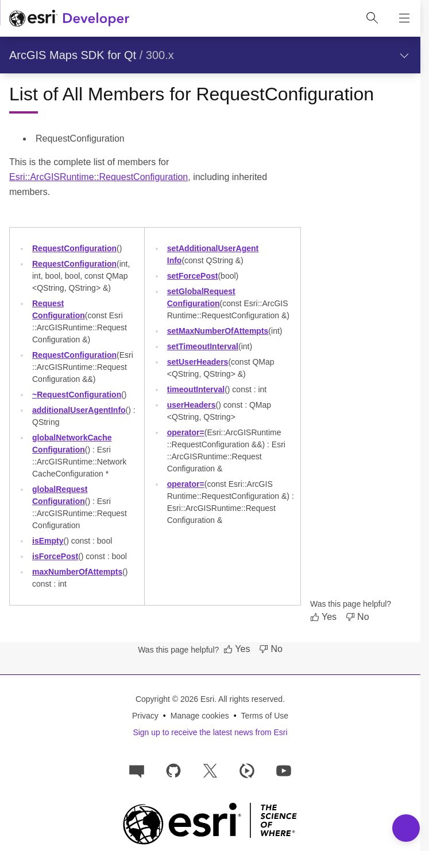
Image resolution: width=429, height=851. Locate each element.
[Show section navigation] (404, 55)
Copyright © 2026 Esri (175, 699)
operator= (185, 432)
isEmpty (47, 540)
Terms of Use (264, 715)
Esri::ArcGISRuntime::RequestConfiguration (98, 177)
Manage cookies (200, 715)
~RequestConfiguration (76, 394)
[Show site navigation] (404, 18)
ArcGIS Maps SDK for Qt (72, 55)
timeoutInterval (196, 389)
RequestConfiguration (74, 248)
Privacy (145, 715)
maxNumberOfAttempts (77, 571)
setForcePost (192, 275)
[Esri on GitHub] (173, 770)
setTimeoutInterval (202, 346)
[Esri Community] (136, 770)
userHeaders (191, 404)
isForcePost (55, 556)
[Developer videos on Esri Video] (247, 770)
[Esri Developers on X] (210, 770)
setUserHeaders (198, 361)
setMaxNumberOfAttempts (218, 330)
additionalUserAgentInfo (79, 410)
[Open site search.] (372, 18)
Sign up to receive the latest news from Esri (210, 732)
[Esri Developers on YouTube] (283, 770)
